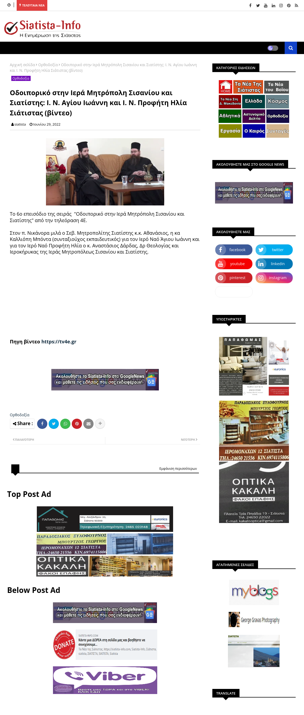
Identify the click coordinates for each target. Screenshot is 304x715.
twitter (278, 249)
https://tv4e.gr (58, 341)
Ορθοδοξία (48, 64)
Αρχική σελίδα (22, 64)
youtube (237, 263)
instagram (278, 277)
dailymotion (233, 291)
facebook (238, 249)
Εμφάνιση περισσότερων (178, 468)
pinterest (237, 277)
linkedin (278, 263)
